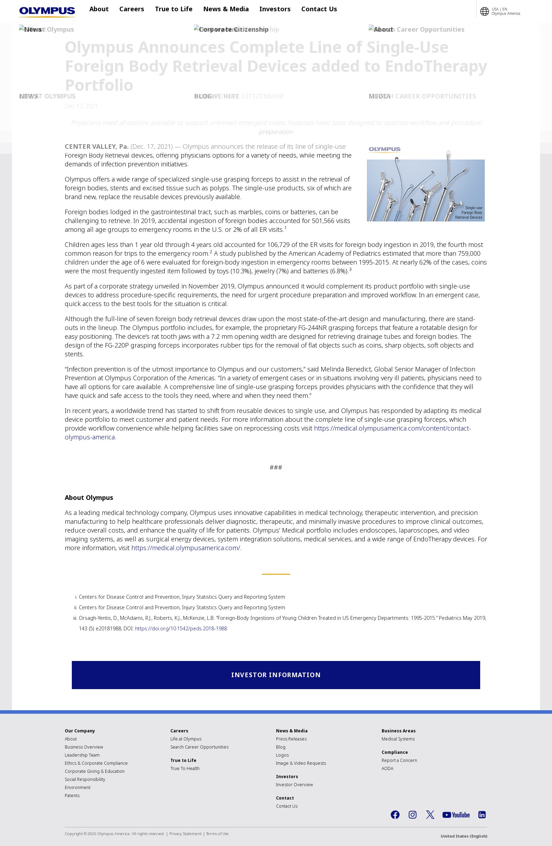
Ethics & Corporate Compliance (96, 764)
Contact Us (305, 11)
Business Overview (84, 748)
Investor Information (276, 675)
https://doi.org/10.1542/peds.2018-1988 (181, 628)
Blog (281, 748)
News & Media (219, 11)
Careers (131, 11)
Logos (282, 756)
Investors (264, 11)
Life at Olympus (185, 740)
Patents (72, 796)
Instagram (412, 815)
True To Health (185, 769)
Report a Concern (399, 761)
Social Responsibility (85, 780)
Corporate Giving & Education (95, 772)
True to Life (170, 11)
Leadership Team (82, 756)
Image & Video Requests (301, 764)
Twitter (430, 815)
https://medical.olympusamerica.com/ (185, 547)
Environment (77, 788)
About (102, 11)
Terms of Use (217, 834)
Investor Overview (294, 785)
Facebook (395, 815)
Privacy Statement (185, 834)
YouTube (456, 816)
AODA (387, 769)
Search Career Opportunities (199, 748)
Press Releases (291, 740)
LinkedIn (482, 815)
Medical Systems (398, 740)
